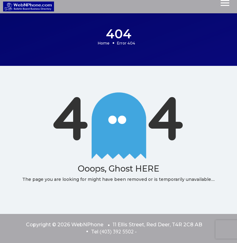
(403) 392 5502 (117, 231)
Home (104, 42)
